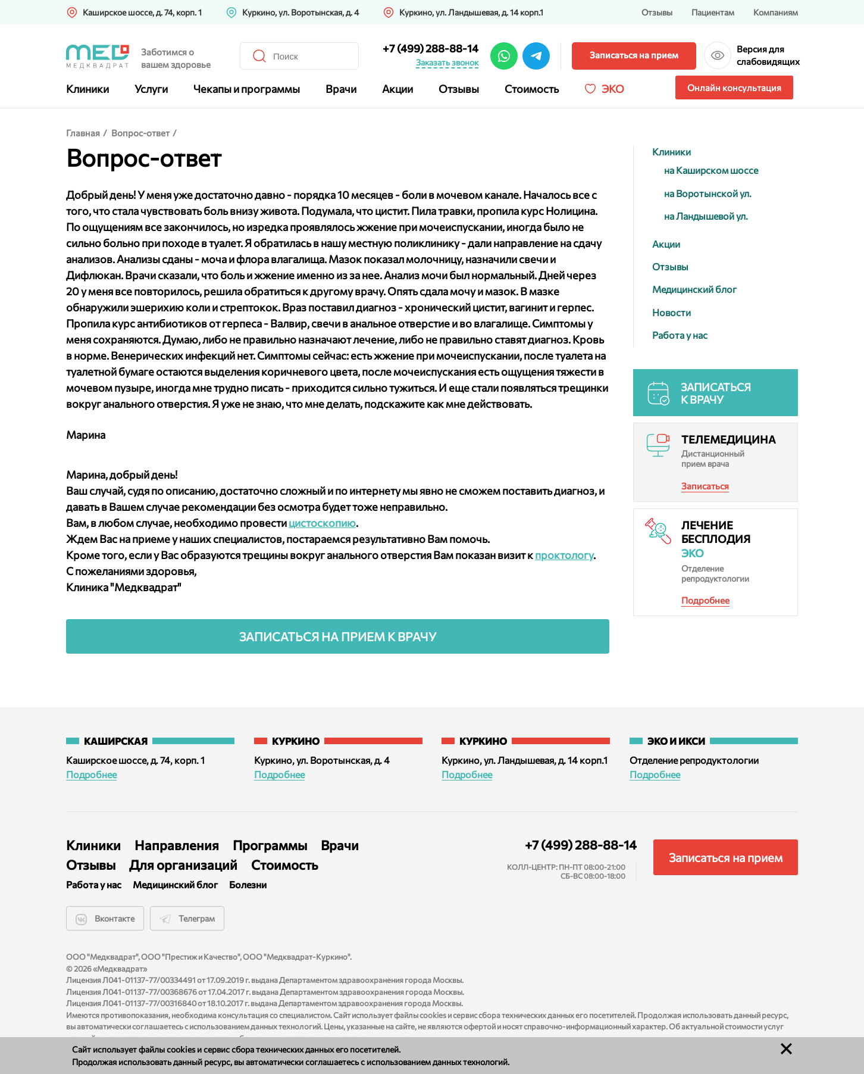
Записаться (705, 485)
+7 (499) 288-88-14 (430, 48)
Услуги (151, 88)
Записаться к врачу (716, 393)
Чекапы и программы (246, 88)
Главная (83, 132)
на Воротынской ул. (708, 193)
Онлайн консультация (734, 87)
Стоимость (532, 88)
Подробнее (705, 600)
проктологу (564, 554)
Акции (397, 88)
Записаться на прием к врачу (338, 636)
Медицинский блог (694, 289)
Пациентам (712, 12)
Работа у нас (680, 335)
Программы (270, 845)
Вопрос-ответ (140, 132)
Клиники (87, 88)
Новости (671, 312)
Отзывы (656, 12)
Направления (176, 845)
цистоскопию (322, 522)
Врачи (340, 88)
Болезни (248, 884)
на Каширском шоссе (711, 170)
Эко (613, 88)
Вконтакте (105, 919)
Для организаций (183, 865)
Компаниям (775, 12)
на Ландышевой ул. (706, 215)
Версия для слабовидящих (767, 55)
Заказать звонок (447, 62)
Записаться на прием (634, 54)
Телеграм (187, 919)
